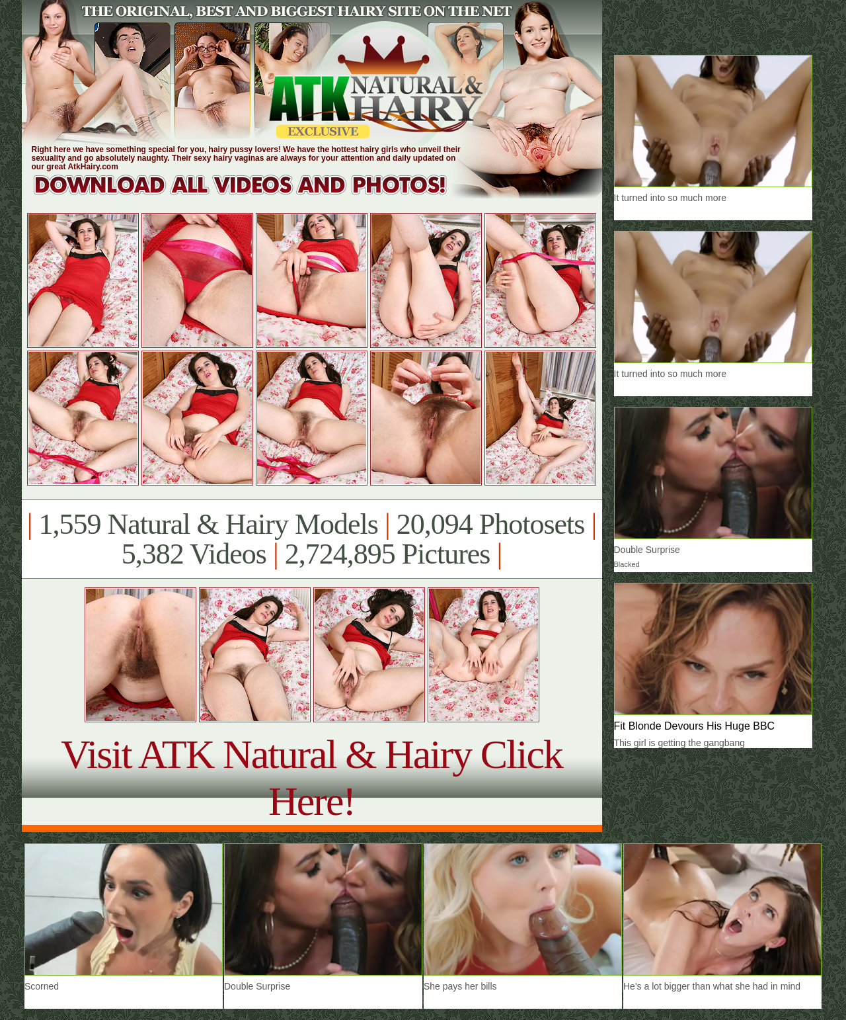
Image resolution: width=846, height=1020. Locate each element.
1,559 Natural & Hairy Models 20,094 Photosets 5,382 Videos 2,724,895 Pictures (311, 539)
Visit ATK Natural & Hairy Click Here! (311, 778)
